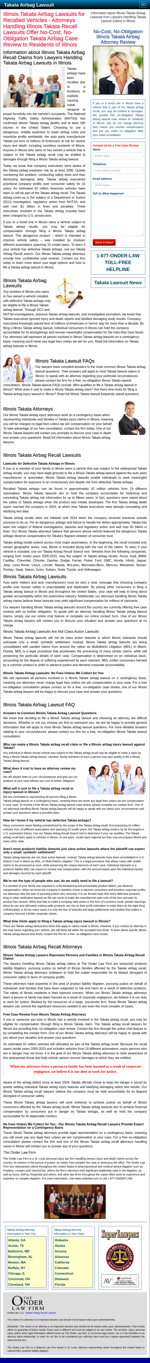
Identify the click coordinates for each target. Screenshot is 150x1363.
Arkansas (62, 1257)
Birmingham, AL (20, 1257)
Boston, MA (17, 1262)
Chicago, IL (16, 1273)
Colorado (62, 1268)
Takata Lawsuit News (118, 282)
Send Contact (104, 242)
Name (96, 149)
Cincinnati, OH (19, 1279)
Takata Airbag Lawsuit (29, 5)
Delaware (62, 1279)
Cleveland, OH (19, 1284)
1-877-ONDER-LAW (117, 255)
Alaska (60, 1245)
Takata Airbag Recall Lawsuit (40, 1312)
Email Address (102, 178)
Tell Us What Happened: (108, 193)
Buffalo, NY (16, 1268)
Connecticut (64, 1273)
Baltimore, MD (19, 1251)
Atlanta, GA (16, 1240)
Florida (60, 1284)
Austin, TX (16, 1245)
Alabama (61, 1240)
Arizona (60, 1251)
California (62, 1262)
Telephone (99, 164)
